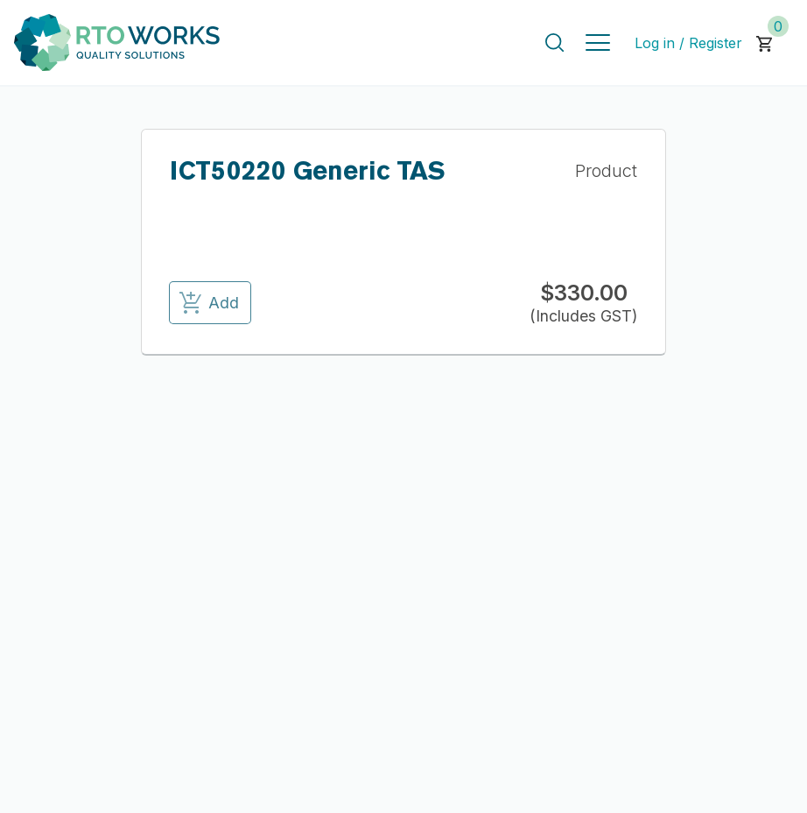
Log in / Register (688, 43)
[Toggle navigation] (598, 43)
